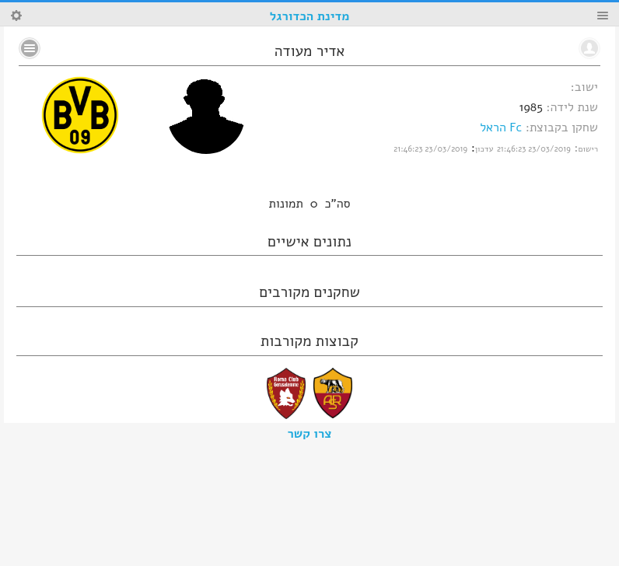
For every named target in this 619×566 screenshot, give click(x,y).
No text (29, 48)
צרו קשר (310, 433)
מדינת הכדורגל (309, 16)
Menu (602, 15)
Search (16, 15)
